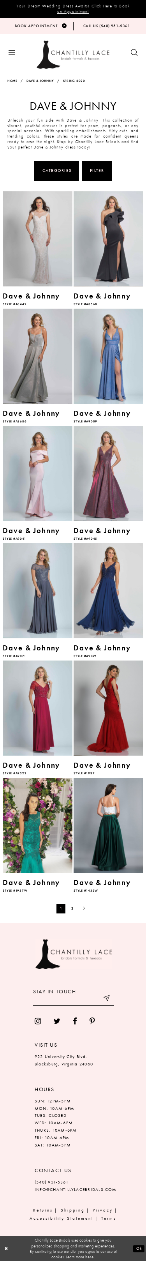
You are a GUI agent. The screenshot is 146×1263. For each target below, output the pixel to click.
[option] (37, 250)
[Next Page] (83, 910)
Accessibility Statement (61, 1219)
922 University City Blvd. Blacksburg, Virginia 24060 (64, 1061)
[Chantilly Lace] (73, 56)
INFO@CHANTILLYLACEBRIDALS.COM (76, 1191)
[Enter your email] (73, 1001)
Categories (57, 172)
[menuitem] (37, 1023)
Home (12, 82)
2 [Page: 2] (72, 910)
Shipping (73, 1211)
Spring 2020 (74, 82)
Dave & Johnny (40, 82)
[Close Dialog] (7, 1250)
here (89, 1258)
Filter (97, 172)
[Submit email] (106, 1001)
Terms (108, 1219)
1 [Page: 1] (61, 910)
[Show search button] (134, 54)
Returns (43, 1211)
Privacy (103, 1211)
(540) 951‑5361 (52, 1183)
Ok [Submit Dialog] (138, 1250)
